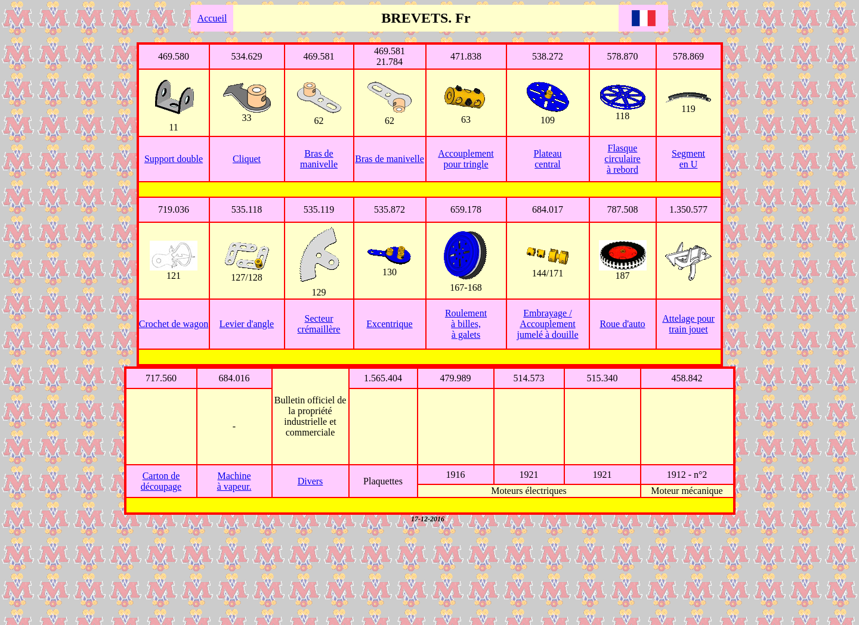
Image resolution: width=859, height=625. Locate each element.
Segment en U (688, 158)
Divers (310, 481)
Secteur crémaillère (319, 323)
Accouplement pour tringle (465, 158)
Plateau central (547, 158)
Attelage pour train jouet (688, 323)
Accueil (212, 18)
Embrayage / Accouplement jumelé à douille (547, 324)
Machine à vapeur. (234, 481)
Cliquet (247, 159)
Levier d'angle (247, 324)
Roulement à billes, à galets (466, 324)
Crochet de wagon (173, 324)
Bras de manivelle (319, 158)
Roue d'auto (622, 324)
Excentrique (389, 324)
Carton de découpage (161, 481)
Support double (173, 159)
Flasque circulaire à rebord (622, 159)
